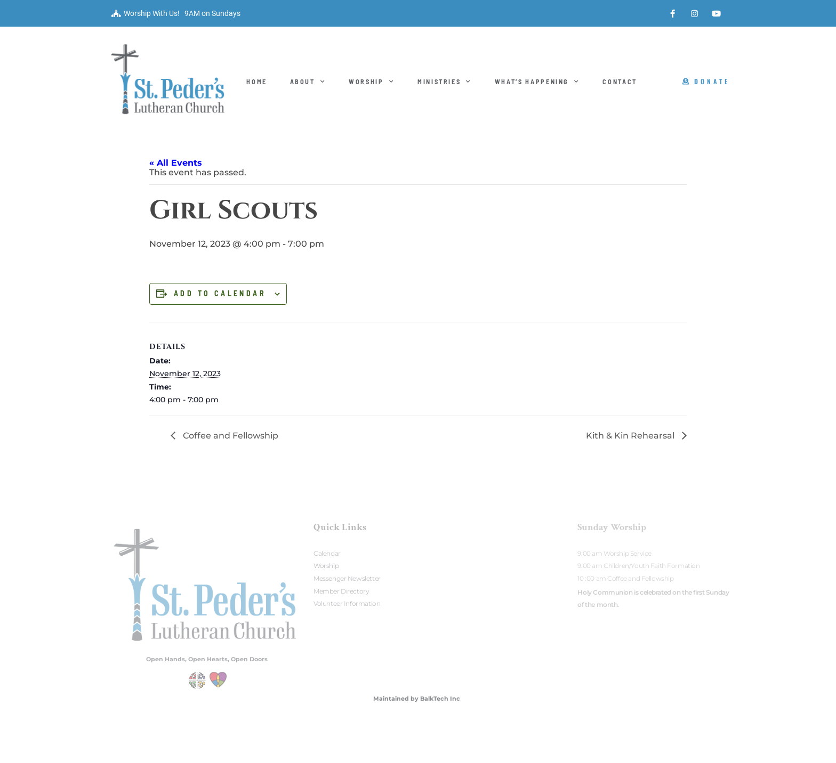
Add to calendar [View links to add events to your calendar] (220, 293)
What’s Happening (537, 81)
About (308, 81)
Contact (619, 81)
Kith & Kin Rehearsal (631, 436)
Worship (372, 81)
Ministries (444, 81)
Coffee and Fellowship (229, 436)
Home (256, 81)
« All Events (175, 163)
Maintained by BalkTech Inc (416, 698)
